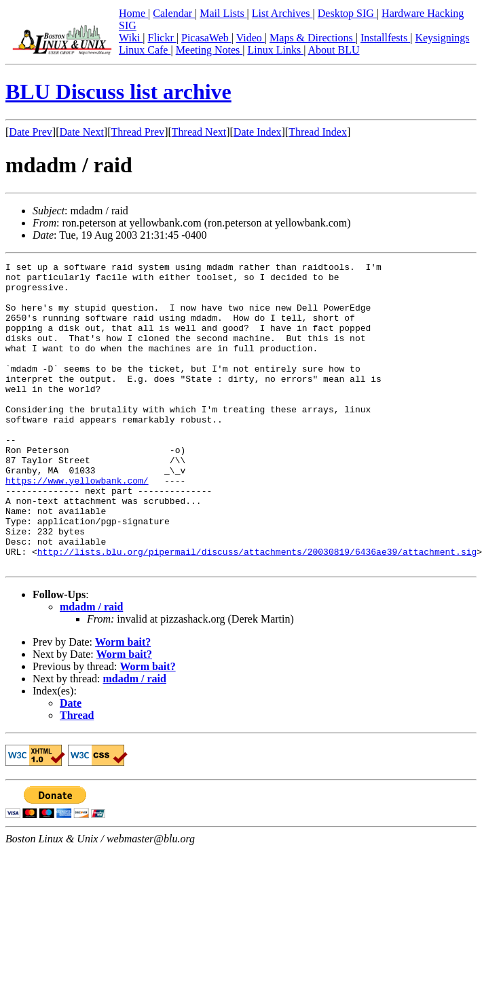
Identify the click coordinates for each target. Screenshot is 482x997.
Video (250, 37)
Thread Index (318, 132)
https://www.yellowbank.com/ (77, 525)
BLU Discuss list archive (118, 91)
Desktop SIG (347, 13)
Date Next (82, 132)
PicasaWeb (206, 37)
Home (133, 13)
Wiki (131, 37)
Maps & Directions (313, 37)
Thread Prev (137, 132)
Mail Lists (223, 13)
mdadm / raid (91, 667)
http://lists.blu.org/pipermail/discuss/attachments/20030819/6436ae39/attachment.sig (257, 610)
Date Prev (30, 132)
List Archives (282, 13)
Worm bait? (123, 703)
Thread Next (199, 132)
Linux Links (275, 50)
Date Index (258, 132)
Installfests (385, 37)
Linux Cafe (144, 50)
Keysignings (442, 37)
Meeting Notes (209, 50)
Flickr (162, 37)
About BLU (333, 50)
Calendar (174, 13)
